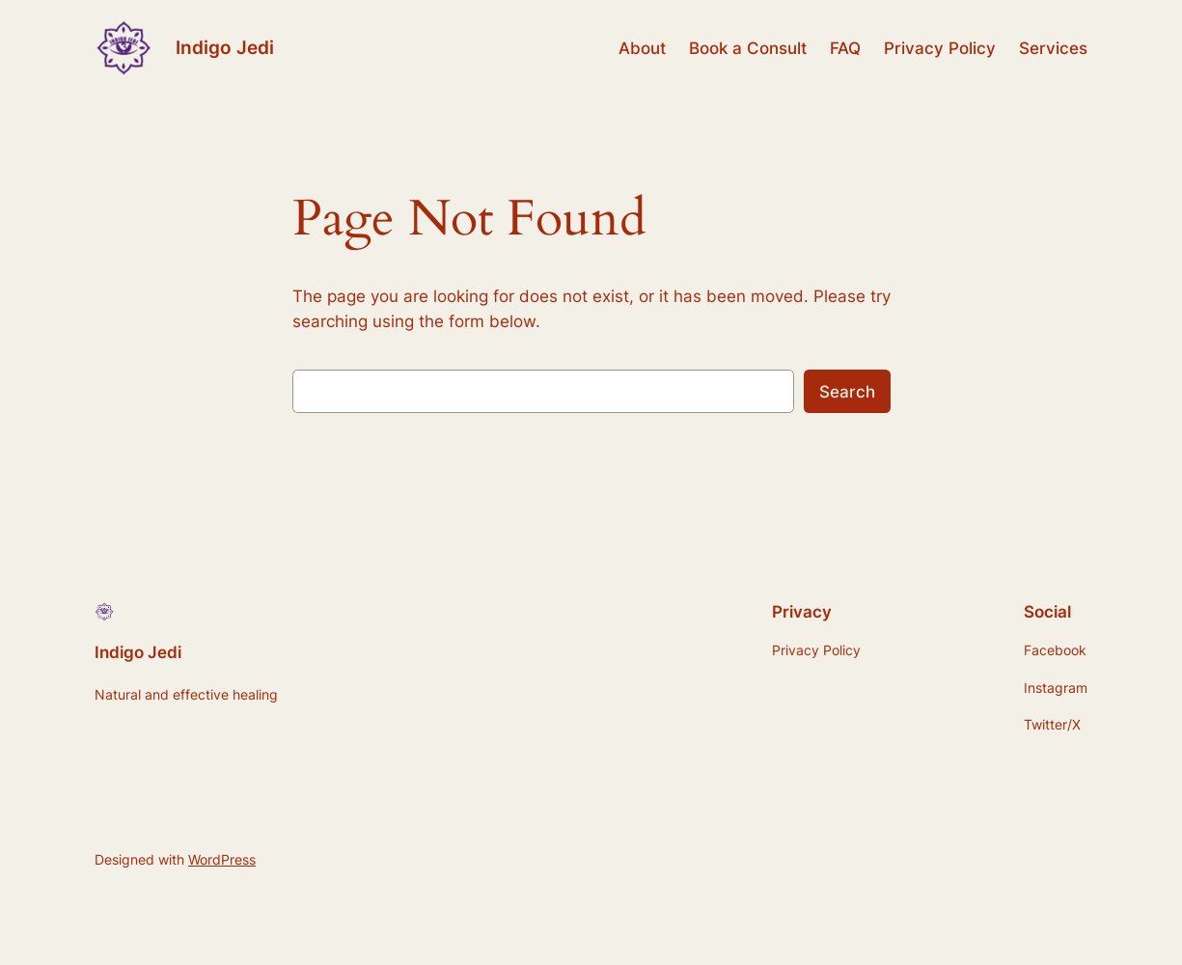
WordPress (222, 859)
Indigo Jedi (225, 48)
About (642, 48)
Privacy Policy (940, 48)
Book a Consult (748, 48)
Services (1053, 48)
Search (847, 391)
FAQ (845, 48)
